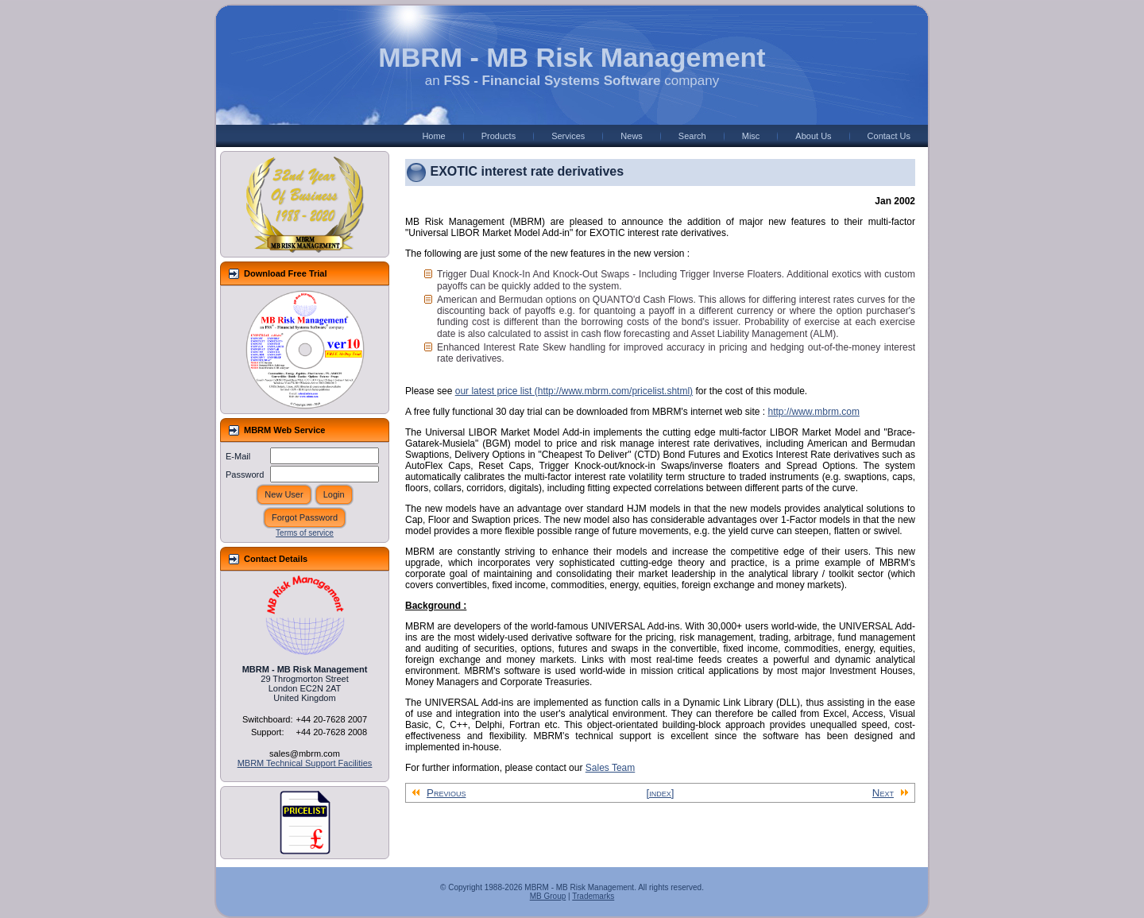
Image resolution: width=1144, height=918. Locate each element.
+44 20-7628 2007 (331, 719)
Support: (267, 732)
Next (890, 793)
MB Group (548, 896)
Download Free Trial (285, 273)
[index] (660, 793)
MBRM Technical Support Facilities (305, 763)
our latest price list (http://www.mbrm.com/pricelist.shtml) (574, 391)
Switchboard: (267, 719)
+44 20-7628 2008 (331, 732)
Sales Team (610, 767)
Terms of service (305, 533)
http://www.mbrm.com (814, 411)
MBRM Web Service (285, 430)
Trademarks (593, 896)
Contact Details (275, 559)
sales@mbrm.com (304, 753)
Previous (439, 793)
